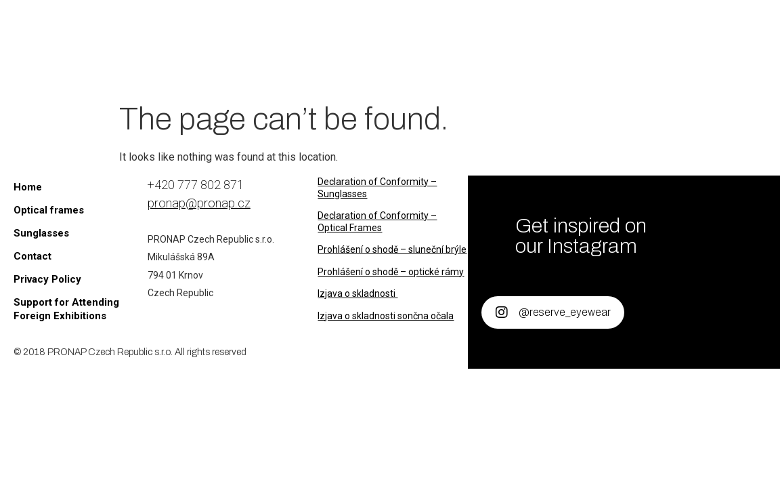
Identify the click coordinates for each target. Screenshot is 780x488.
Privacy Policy (47, 279)
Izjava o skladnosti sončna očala (386, 315)
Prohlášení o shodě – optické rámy (391, 271)
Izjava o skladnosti (357, 293)
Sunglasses (311, 27)
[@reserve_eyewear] (501, 312)
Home (235, 27)
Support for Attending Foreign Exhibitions (66, 309)
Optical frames (424, 27)
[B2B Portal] (630, 55)
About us (527, 27)
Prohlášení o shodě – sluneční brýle (392, 249)
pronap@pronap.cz (199, 203)
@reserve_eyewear (565, 312)
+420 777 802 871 (196, 185)
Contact (387, 68)
